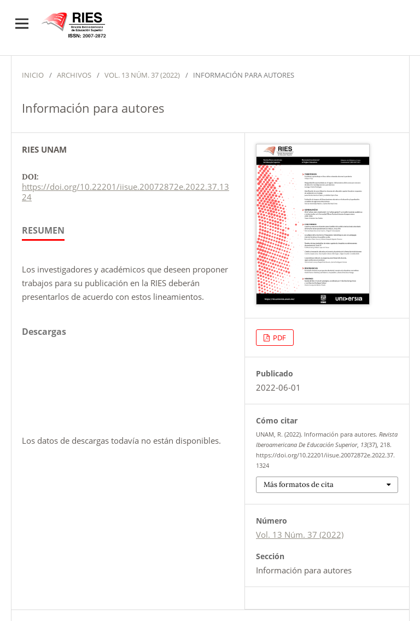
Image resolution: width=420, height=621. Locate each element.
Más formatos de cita (299, 484)
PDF (278, 338)
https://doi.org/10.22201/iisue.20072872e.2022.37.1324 (125, 191)
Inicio (33, 75)
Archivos (74, 75)
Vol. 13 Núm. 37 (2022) (142, 75)
